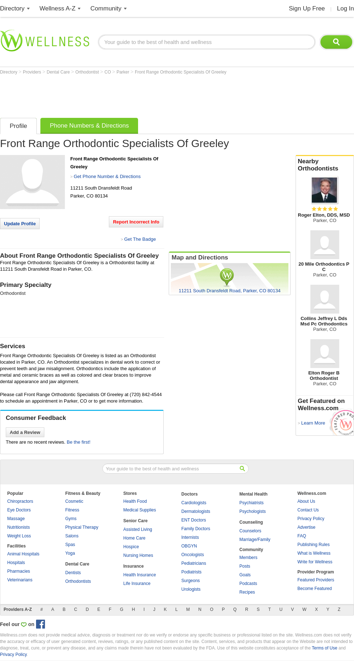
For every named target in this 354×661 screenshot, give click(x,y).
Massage (16, 518)
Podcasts (248, 583)
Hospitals (16, 562)
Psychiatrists (251, 502)
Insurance (133, 566)
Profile (18, 126)
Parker (123, 72)
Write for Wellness (314, 561)
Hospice (131, 546)
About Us (306, 501)
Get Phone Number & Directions (107, 176)
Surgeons (190, 580)
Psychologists (252, 511)
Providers (32, 72)
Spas (70, 544)
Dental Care (59, 72)
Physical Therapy (81, 527)
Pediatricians (193, 563)
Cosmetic (74, 501)
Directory (12, 8)
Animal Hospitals (23, 553)
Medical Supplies (139, 510)
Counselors (250, 530)
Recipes (247, 592)
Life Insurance (136, 583)
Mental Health (253, 494)
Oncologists (192, 554)
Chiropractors (20, 501)
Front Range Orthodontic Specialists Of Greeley (180, 72)
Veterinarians (19, 579)
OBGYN (189, 546)
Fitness (72, 510)
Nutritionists (18, 527)
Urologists (190, 589)
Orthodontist (87, 72)
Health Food (135, 501)
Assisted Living (137, 529)
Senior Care (135, 520)
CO (108, 72)
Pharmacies (18, 571)
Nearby (325, 165)
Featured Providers (315, 579)
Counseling (251, 522)
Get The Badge (140, 239)
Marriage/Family (254, 539)
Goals (245, 574)
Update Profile (20, 223)
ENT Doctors (193, 520)
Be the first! (78, 442)
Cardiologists (193, 502)
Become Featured (314, 588)
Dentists (73, 572)
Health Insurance (139, 574)
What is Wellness (314, 553)
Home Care (134, 538)
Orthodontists (78, 581)
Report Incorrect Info (136, 222)
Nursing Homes (138, 555)
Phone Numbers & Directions (89, 125)
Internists (190, 537)
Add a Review (25, 432)
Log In (345, 8)
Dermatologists (195, 511)
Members (248, 557)
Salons (72, 535)
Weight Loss (19, 535)
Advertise (306, 527)
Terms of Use (324, 648)
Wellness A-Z (58, 8)
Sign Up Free (307, 8)
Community (105, 8)
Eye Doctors (19, 510)
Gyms (70, 518)
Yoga (70, 553)
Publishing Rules (313, 544)
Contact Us (308, 510)
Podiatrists (191, 572)
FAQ (301, 535)
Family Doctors (195, 528)
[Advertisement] (131, 94)
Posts (244, 566)
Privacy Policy (310, 518)
